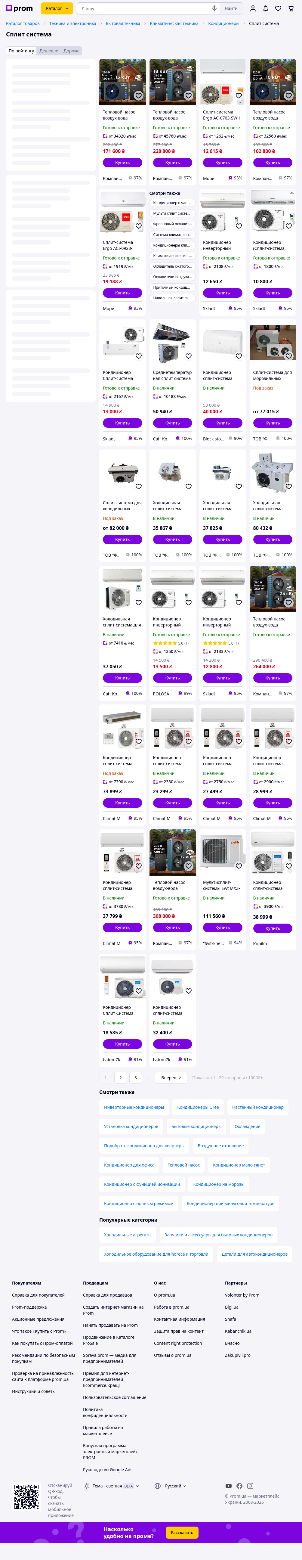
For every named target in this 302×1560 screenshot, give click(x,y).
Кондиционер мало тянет (239, 1182)
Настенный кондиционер (258, 1124)
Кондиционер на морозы (218, 1201)
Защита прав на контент (179, 1348)
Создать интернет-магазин (110, 1324)
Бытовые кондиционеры (196, 1143)
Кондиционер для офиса (129, 1182)
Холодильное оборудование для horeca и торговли (156, 1271)
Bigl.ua (232, 1324)
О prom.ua (164, 1312)
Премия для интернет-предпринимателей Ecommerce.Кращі (106, 1396)
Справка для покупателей (38, 1312)
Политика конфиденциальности (105, 1429)
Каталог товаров (23, 23)
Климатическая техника (174, 23)
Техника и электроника (72, 23)
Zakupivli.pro (238, 1372)
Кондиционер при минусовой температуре (230, 1220)
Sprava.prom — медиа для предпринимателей (109, 1375)
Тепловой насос (184, 1182)
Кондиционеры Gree (198, 1124)
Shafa (230, 1336)
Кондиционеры (223, 23)
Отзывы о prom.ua (173, 1372)
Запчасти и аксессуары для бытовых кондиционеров (219, 1251)
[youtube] (228, 1502)
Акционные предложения (38, 1336)
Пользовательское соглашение (114, 1414)
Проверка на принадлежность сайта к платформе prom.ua (43, 1393)
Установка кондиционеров (131, 1143)
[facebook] (239, 1502)
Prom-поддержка (29, 1324)
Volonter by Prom (242, 1312)
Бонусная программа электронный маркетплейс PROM (110, 1468)
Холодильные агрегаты (127, 1251)
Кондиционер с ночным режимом (139, 1220)
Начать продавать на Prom (110, 1342)
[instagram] (250, 1502)
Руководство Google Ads (107, 1486)
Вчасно (232, 1360)
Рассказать (182, 1549)
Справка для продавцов (107, 1312)
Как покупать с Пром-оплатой (42, 1360)
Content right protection (178, 1360)
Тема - (107, 1503)
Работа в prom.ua (172, 1324)
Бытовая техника (123, 23)
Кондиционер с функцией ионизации (142, 1201)
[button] (122, 162)
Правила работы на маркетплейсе (103, 1447)
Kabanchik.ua (238, 1348)
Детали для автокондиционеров (255, 1271)
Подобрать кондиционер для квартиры (144, 1162)
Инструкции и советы (34, 1408)
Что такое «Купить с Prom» (39, 1348)
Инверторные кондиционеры (134, 1124)
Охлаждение (247, 1143)
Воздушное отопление (221, 1162)
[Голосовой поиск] (214, 8)
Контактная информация (179, 1336)
